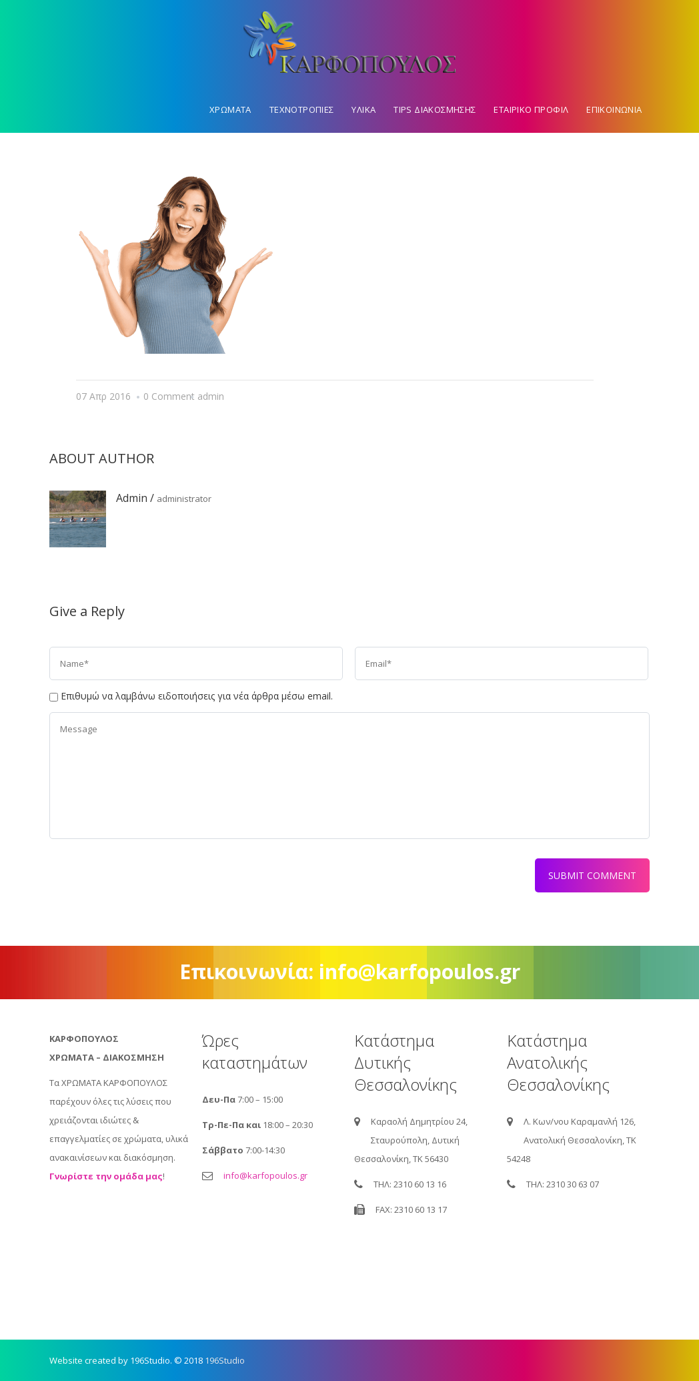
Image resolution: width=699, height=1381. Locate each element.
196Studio (225, 1360)
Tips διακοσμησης (435, 109)
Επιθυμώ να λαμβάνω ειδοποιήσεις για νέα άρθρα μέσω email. (197, 695)
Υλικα (364, 109)
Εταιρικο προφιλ (531, 109)
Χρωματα (230, 109)
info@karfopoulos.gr (265, 1175)
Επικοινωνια (614, 109)
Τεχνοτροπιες (301, 109)
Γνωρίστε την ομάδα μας (106, 1176)
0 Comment (169, 396)
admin (210, 396)
